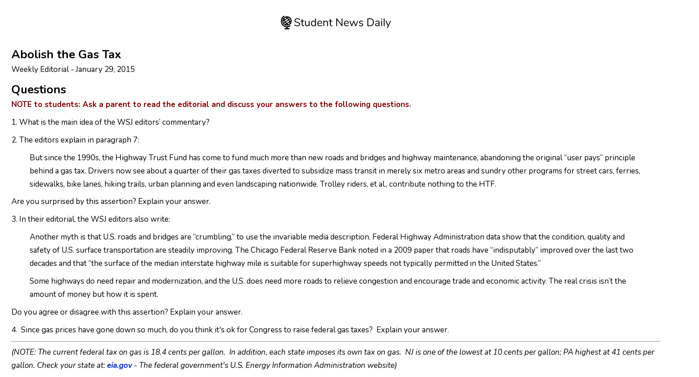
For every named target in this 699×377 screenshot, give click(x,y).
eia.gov (119, 365)
